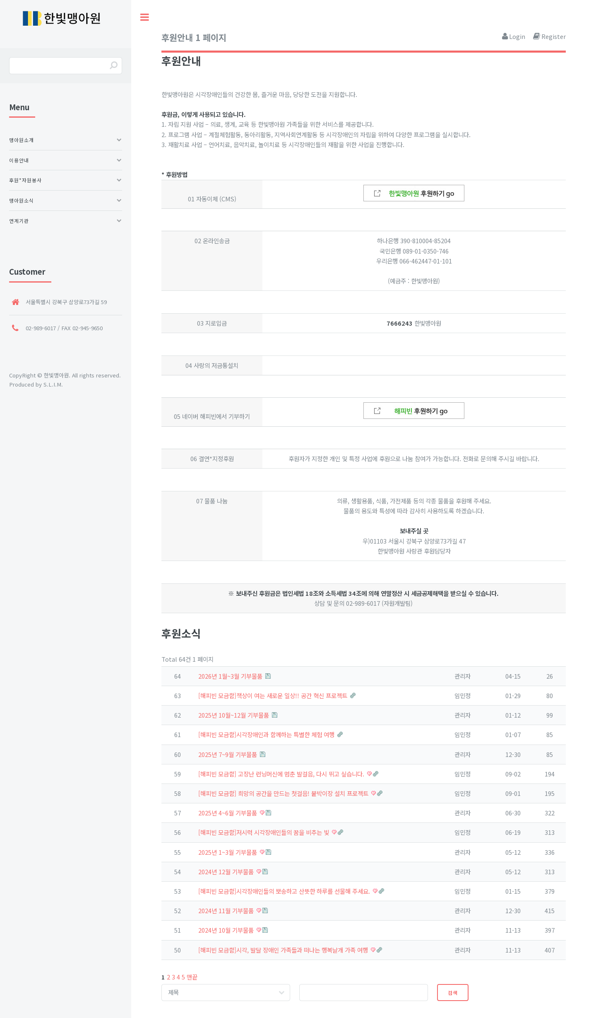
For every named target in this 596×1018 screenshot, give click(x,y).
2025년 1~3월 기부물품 (228, 852)
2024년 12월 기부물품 (226, 871)
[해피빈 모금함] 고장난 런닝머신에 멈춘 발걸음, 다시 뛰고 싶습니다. (282, 773)
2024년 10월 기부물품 (226, 930)
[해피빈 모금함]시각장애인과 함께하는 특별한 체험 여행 (267, 734)
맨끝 (192, 976)
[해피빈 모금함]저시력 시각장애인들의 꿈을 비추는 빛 (264, 832)
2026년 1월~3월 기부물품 (231, 676)
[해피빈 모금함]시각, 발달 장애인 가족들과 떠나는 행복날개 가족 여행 (284, 949)
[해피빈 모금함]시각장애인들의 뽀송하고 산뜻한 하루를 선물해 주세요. (285, 891)
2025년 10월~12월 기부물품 (234, 715)
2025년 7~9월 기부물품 (228, 754)
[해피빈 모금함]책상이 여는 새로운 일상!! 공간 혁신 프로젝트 (273, 695)
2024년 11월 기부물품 (226, 910)
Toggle (145, 17)
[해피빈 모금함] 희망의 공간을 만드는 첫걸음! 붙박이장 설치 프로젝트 (284, 793)
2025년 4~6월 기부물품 (228, 812)
